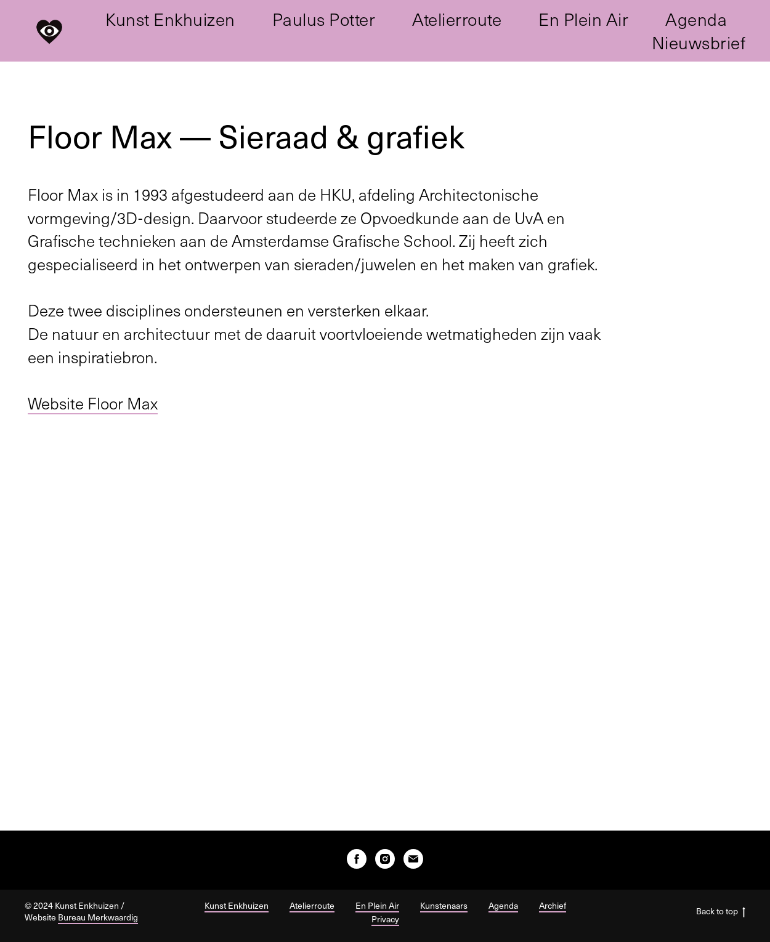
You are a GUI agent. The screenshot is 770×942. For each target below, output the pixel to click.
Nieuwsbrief (699, 42)
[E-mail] (413, 859)
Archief (552, 905)
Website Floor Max (93, 403)
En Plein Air (583, 19)
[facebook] (357, 859)
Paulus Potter (324, 19)
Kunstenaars (444, 905)
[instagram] (385, 859)
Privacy (385, 918)
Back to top (720, 911)
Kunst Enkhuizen (170, 19)
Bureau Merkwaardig (98, 917)
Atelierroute (456, 19)
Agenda (696, 19)
